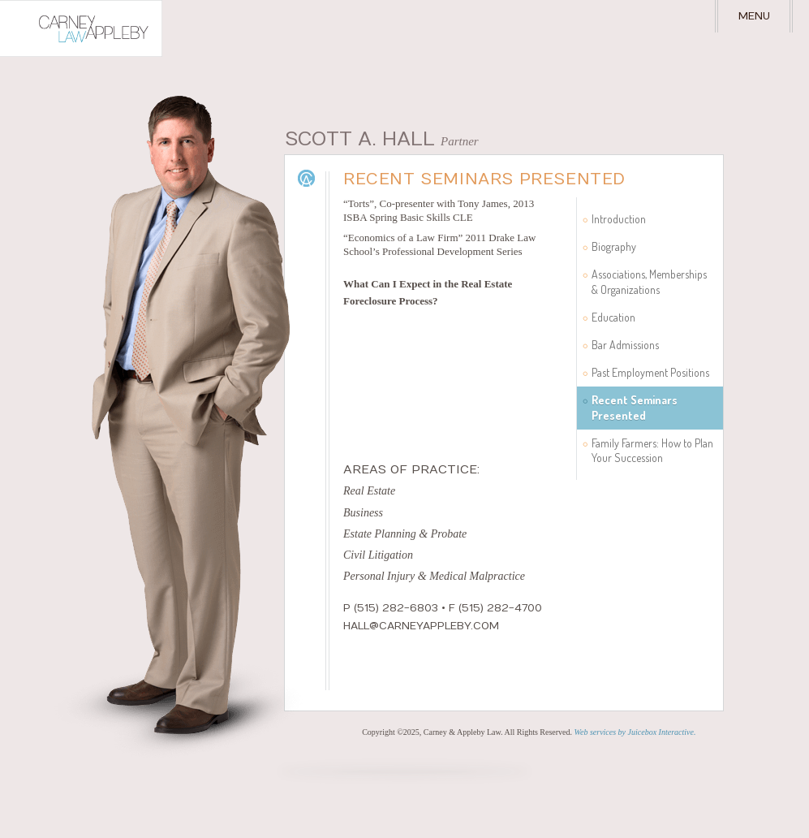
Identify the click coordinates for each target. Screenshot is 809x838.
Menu (754, 16)
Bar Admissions (625, 345)
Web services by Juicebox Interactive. (635, 732)
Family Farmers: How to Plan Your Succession (652, 450)
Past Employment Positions (650, 372)
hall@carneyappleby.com (421, 626)
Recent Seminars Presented (635, 407)
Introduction (619, 219)
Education (613, 317)
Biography (614, 246)
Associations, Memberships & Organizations (649, 281)
